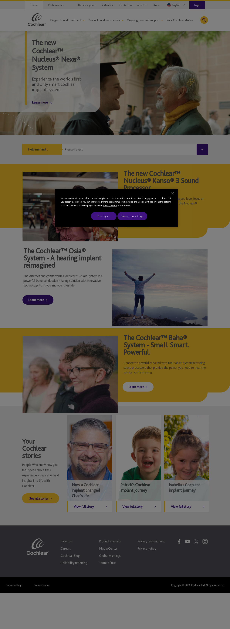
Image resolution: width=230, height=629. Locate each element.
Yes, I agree (104, 216)
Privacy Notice (110, 205)
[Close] (172, 193)
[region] (116, 208)
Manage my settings (132, 216)
